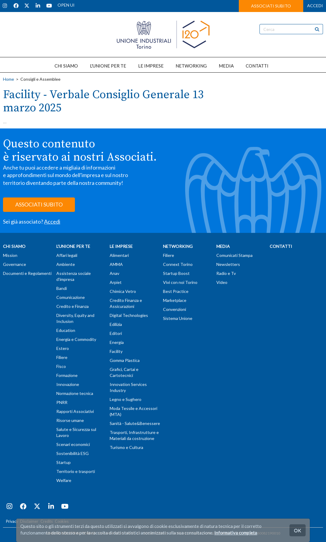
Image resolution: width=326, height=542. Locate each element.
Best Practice (175, 291)
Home (8, 79)
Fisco (61, 366)
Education (65, 330)
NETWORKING (191, 65)
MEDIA (226, 65)
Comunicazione (70, 297)
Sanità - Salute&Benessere (135, 423)
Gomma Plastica (125, 360)
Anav (114, 273)
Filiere (61, 357)
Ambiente (65, 264)
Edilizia (116, 324)
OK (297, 530)
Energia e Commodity (76, 339)
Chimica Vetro (123, 291)
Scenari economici (73, 444)
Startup (63, 462)
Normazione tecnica (74, 393)
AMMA (116, 264)
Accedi (52, 221)
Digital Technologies (129, 315)
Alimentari (119, 255)
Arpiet (116, 282)
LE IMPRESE (151, 65)
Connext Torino (178, 264)
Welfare (63, 480)
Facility (116, 351)
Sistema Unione (177, 318)
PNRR (61, 402)
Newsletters (228, 264)
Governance (14, 264)
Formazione (67, 375)
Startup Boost (176, 273)
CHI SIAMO (66, 65)
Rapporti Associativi (75, 411)
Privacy (12, 521)
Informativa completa (235, 532)
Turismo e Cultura (126, 447)
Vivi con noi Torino (180, 282)
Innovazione (67, 384)
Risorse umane (70, 420)
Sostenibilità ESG (72, 453)
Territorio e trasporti (75, 471)
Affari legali (66, 255)
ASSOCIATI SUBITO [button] (271, 5)
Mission (10, 255)
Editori (116, 333)
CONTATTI (257, 65)
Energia (117, 342)
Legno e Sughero (125, 399)
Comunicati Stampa (234, 255)
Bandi (61, 288)
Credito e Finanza (72, 306)
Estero (62, 348)
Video (221, 282)
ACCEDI (315, 5)
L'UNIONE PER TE (108, 65)
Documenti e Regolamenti (27, 273)
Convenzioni (174, 309)
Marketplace (174, 300)
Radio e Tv (226, 273)
